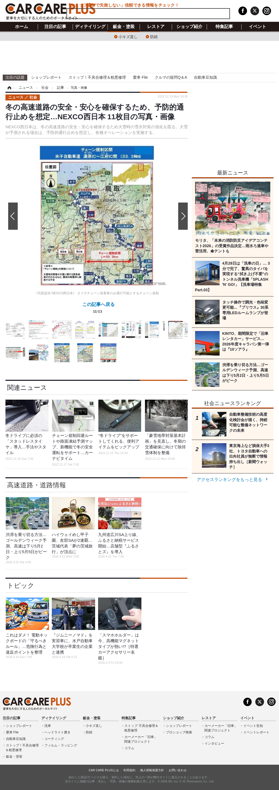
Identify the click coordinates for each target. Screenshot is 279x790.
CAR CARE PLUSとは (104, 770)
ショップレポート (46, 77)
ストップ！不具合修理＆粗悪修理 (97, 77)
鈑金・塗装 (124, 27)
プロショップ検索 (179, 732)
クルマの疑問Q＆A (171, 77)
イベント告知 (253, 726)
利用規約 (129, 770)
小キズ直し (128, 36)
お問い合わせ (178, 770)
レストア (156, 27)
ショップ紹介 (189, 27)
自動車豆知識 (205, 77)
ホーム (21, 27)
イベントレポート (256, 732)
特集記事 (224, 27)
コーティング (54, 739)
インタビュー (214, 743)
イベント (257, 27)
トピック (20, 585)
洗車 (47, 726)
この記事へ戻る (98, 309)
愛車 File (140, 77)
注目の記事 (55, 27)
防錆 (154, 36)
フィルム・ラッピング (60, 745)
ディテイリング (90, 27)
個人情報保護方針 (152, 770)
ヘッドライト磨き (57, 732)
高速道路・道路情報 (36, 485)
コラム (129, 748)
